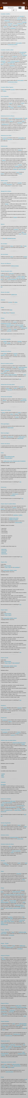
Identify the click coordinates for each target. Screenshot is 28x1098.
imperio (24, 1028)
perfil (26, 1079)
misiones (7, 388)
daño (23, 917)
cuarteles (4, 91)
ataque (23, 232)
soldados (2, 805)
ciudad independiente (23, 1023)
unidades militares (22, 436)
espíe (23, 1052)
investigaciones (20, 23)
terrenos (14, 367)
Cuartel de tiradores (18, 522)
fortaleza (23, 744)
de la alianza (11, 935)
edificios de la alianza (20, 324)
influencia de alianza (15, 265)
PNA (8, 312)
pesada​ (8, 919)
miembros (21, 326)
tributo (9, 1067)
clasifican (9, 329)
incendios (24, 233)
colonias (15, 302)
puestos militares (21, 137)
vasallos (2, 368)
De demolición (23, 461)
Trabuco (2, 776)
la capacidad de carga (8, 810)
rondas (25, 1016)
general (19, 825)
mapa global (10, 139)
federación (13, 312)
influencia (8, 326)
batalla (25, 826)
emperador (15, 353)
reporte (17, 172)
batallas (5, 894)
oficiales (25, 256)
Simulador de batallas (22, 1053)
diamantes (17, 166)
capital (18, 17)
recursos (10, 103)
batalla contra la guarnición (10, 807)
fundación (10, 118)
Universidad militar (22, 52)
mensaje (3, 412)
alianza (9, 106)
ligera (5, 919)
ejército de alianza (13, 900)
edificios (4, 436)
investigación (7, 20)
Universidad (21, 16)
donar (23, 121)
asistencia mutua (20, 838)
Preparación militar (8, 458)
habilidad (5, 182)
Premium (19, 106)
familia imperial (10, 427)
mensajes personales (22, 169)
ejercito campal (5, 802)
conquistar (2, 1049)
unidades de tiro (14, 294)
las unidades (10, 917)
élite (10, 919)
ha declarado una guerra (11, 238)
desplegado (10, 802)
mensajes (20, 149)
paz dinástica (16, 229)
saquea (18, 808)
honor (20, 233)
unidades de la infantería (13, 519)
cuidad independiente (9, 1071)
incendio (22, 894)
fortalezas (14, 507)
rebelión (9, 343)
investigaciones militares (14, 61)
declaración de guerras (10, 324)
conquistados (7, 370)
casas (8, 709)
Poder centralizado (15, 567)
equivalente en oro (5, 124)
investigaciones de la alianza (6, 323)
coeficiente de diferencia (12, 279)
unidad (11, 918)
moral (17, 277)
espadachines (15, 515)
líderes (11, 414)
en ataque (6, 864)
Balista (2, 775)
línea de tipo (13, 1007)
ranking (15, 329)
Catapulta (3, 773)
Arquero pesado (4, 550)
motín (6, 343)
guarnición (3, 509)
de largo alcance (23, 742)
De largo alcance (6, 570)
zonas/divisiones (4, 1011)
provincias (10, 302)
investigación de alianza (14, 837)
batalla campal (12, 801)
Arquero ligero (3, 549)
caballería (20, 515)
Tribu (2, 784)
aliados (23, 879)
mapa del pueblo (23, 400)
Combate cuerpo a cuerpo (8, 461)
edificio (9, 25)
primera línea (12, 1010)
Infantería (11, 570)
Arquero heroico (4, 553)
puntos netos (20, 122)
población (24, 398)
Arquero (15, 570)
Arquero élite (3, 552)
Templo (15, 355)
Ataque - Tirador (8, 567)
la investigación (18, 850)
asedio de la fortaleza (11, 894)
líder (21, 246)
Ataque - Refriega (11, 921)
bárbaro (4, 784)
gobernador (20, 182)
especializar (13, 89)
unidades (2, 922)
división (3, 1007)
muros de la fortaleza (20, 805)
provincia (4, 400)
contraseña (20, 164)
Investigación (4, 732)
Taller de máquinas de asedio (9, 456)
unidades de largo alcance (13, 518)
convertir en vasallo (8, 908)
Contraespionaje (9, 184)
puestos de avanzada (18, 118)
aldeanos (5, 371)
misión (4, 899)
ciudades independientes (22, 367)
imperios (2, 274)
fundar (4, 139)
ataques (19, 276)
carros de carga (3, 811)
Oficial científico (19, 43)
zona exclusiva (21, 368)
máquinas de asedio (16, 742)
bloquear (20, 173)
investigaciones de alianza (12, 44)
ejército (10, 1046)
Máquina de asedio (16, 461)
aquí (1, 286)
